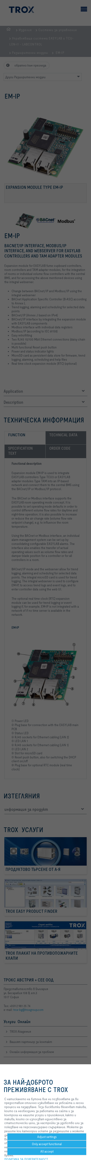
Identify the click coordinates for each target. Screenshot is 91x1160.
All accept (47, 1151)
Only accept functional (47, 1144)
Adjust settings (47, 1137)
